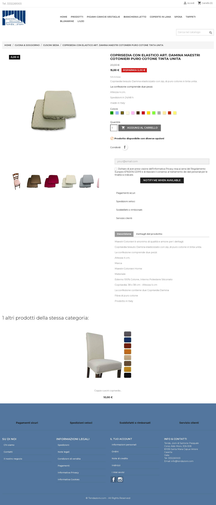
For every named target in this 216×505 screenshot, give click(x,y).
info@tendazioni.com (182, 461)
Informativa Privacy (68, 472)
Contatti (8, 452)
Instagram (120, 479)
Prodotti (77, 16)
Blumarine (67, 21)
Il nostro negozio (13, 458)
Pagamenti (64, 465)
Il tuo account (121, 439)
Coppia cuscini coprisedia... (108, 390)
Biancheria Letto (135, 16)
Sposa (178, 16)
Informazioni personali (124, 444)
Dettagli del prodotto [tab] (149, 233)
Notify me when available (162, 180)
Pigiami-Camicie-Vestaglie (103, 16)
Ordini (115, 451)
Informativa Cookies (69, 479)
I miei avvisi (118, 472)
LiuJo (81, 21)
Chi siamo (9, 445)
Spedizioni (63, 445)
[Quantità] (113, 128)
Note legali (63, 452)
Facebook (114, 479)
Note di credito (120, 458)
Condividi (125, 147)
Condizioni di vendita (69, 458)
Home (63, 16)
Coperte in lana (160, 16)
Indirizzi (116, 465)
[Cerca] (195, 32)
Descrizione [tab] (124, 233)
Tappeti (191, 16)
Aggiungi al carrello (140, 128)
